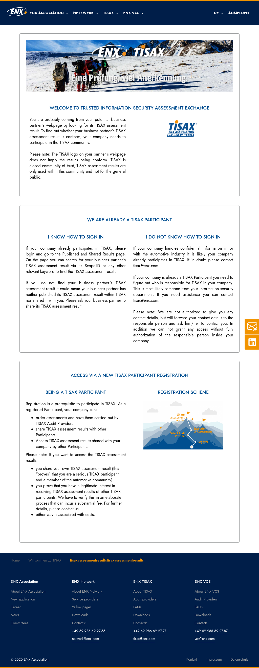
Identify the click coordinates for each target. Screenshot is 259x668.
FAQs (137, 607)
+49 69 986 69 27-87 (211, 630)
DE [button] (218, 12)
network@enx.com (85, 638)
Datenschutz (239, 659)
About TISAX (142, 591)
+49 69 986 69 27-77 (149, 630)
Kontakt (191, 659)
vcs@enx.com (205, 638)
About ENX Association (28, 591)
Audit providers (144, 599)
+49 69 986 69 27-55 (88, 630)
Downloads (80, 614)
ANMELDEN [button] (238, 12)
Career (16, 607)
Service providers (85, 599)
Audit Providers (206, 599)
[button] (49, 13)
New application (23, 599)
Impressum (214, 659)
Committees (19, 623)
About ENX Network (87, 591)
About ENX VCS (207, 591)
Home (15, 560)
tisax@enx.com (144, 638)
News (15, 614)
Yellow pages (82, 607)
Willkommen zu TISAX (44, 560)
